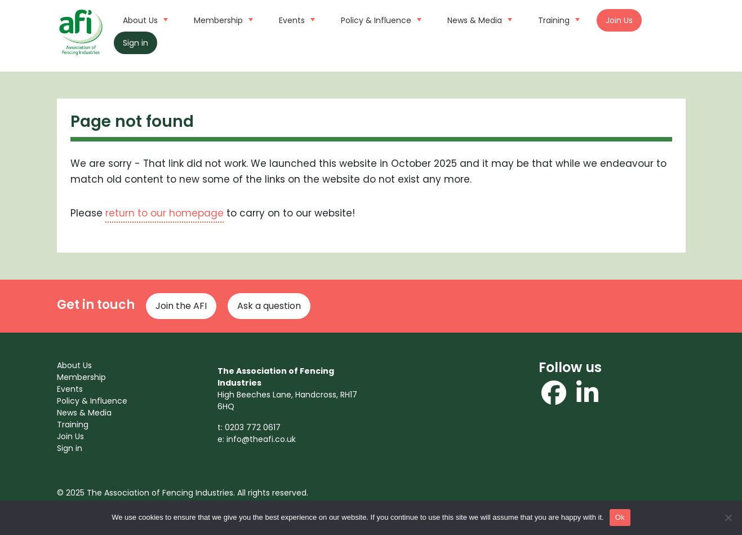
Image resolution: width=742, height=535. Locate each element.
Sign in (135, 42)
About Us (144, 19)
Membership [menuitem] (81, 377)
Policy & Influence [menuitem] (92, 400)
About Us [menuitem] (74, 365)
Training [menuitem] (72, 424)
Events (295, 19)
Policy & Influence (379, 19)
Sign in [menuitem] (69, 448)
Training (557, 19)
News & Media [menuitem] (84, 412)
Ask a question (269, 305)
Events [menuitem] (70, 389)
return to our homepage (164, 213)
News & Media (478, 19)
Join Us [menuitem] (70, 436)
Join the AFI (181, 305)
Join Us (619, 20)
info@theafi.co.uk (261, 439)
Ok (620, 517)
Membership (222, 19)
